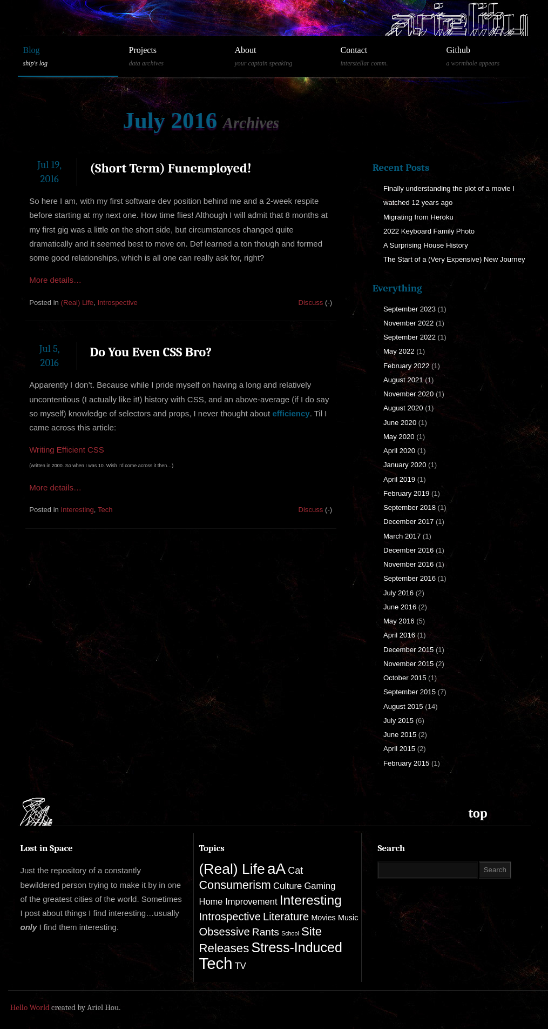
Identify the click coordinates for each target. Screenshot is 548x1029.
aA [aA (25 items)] (276, 868)
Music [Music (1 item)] (348, 917)
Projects (174, 56)
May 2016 (399, 621)
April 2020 (399, 451)
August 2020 (403, 408)
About (279, 56)
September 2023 (409, 309)
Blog (68, 56)
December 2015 (408, 650)
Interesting (77, 510)
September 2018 (409, 507)
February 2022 (406, 366)
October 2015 (405, 678)
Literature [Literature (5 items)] (286, 916)
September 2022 (409, 337)
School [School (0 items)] (290, 933)
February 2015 (406, 763)
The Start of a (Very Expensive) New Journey (454, 259)
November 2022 (408, 323)
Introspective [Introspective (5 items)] (230, 916)
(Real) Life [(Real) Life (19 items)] (232, 869)
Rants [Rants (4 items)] (265, 932)
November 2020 (408, 394)
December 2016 (408, 550)
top (478, 813)
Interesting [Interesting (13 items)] (311, 900)
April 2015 (399, 749)
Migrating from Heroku (418, 217)
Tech (105, 510)
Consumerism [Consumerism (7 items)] (235, 885)
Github (491, 56)
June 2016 (399, 607)
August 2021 (403, 380)
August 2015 (403, 706)
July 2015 (398, 720)
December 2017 (408, 521)
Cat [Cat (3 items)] (295, 870)
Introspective (117, 302)
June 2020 (399, 423)
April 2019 (399, 479)
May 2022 (399, 351)
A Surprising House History (425, 245)
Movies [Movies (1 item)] (323, 917)
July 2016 (398, 593)
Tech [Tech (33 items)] (216, 963)
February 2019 (406, 493)
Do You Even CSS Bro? (151, 352)
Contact (385, 56)
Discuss (310, 302)
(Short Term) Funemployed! (170, 168)
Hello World (30, 1007)
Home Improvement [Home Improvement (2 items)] (238, 902)
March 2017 (402, 536)
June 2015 (399, 735)
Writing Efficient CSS (66, 449)
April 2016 (399, 635)
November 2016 (408, 564)
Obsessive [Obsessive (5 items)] (224, 932)
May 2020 (399, 437)
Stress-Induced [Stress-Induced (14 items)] (296, 947)
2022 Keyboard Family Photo (429, 231)
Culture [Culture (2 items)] (287, 886)
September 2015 (409, 692)
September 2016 (409, 578)
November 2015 (408, 664)
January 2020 (405, 465)
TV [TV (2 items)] (240, 966)
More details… (55, 279)
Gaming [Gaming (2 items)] (319, 886)
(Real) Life (77, 302)
